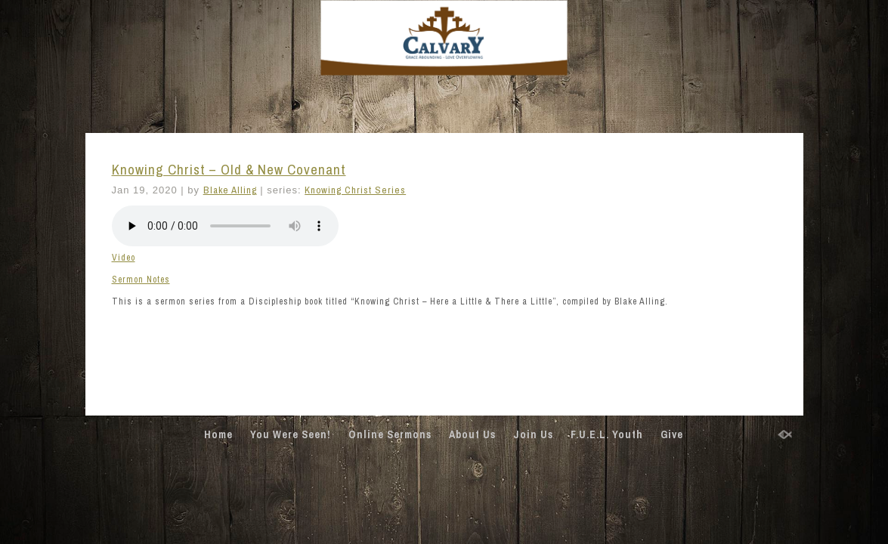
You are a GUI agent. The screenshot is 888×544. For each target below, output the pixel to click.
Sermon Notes (141, 280)
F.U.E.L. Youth (607, 434)
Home (218, 434)
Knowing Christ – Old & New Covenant (229, 169)
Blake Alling (230, 190)
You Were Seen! (290, 434)
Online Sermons (390, 434)
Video (123, 258)
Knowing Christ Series (355, 190)
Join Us (533, 434)
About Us (472, 434)
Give (672, 434)
